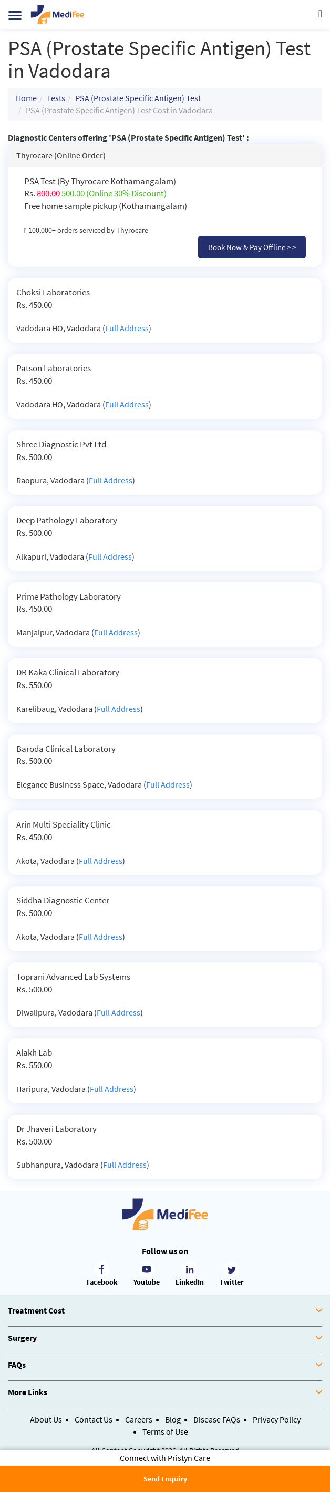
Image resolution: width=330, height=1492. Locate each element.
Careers (138, 1419)
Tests (56, 98)
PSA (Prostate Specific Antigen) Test (138, 98)
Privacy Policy (277, 1419)
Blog (173, 1419)
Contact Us (93, 1419)
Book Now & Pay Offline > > (252, 247)
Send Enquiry (165, 1479)
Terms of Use (165, 1431)
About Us (46, 1419)
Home (26, 98)
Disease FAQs (216, 1419)
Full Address (127, 328)
